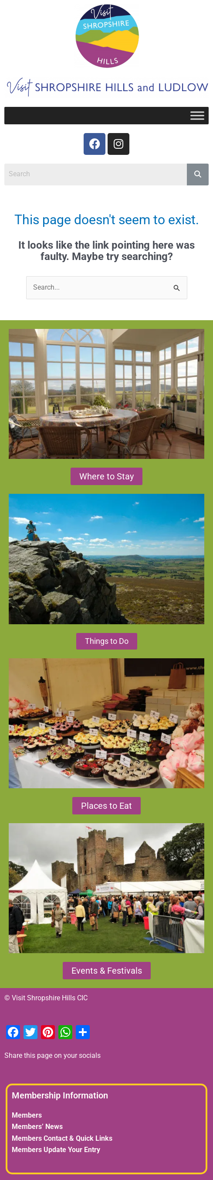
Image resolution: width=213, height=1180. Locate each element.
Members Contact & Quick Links (62, 1138)
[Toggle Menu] (197, 115)
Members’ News (37, 1126)
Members (27, 1115)
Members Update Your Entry (56, 1150)
